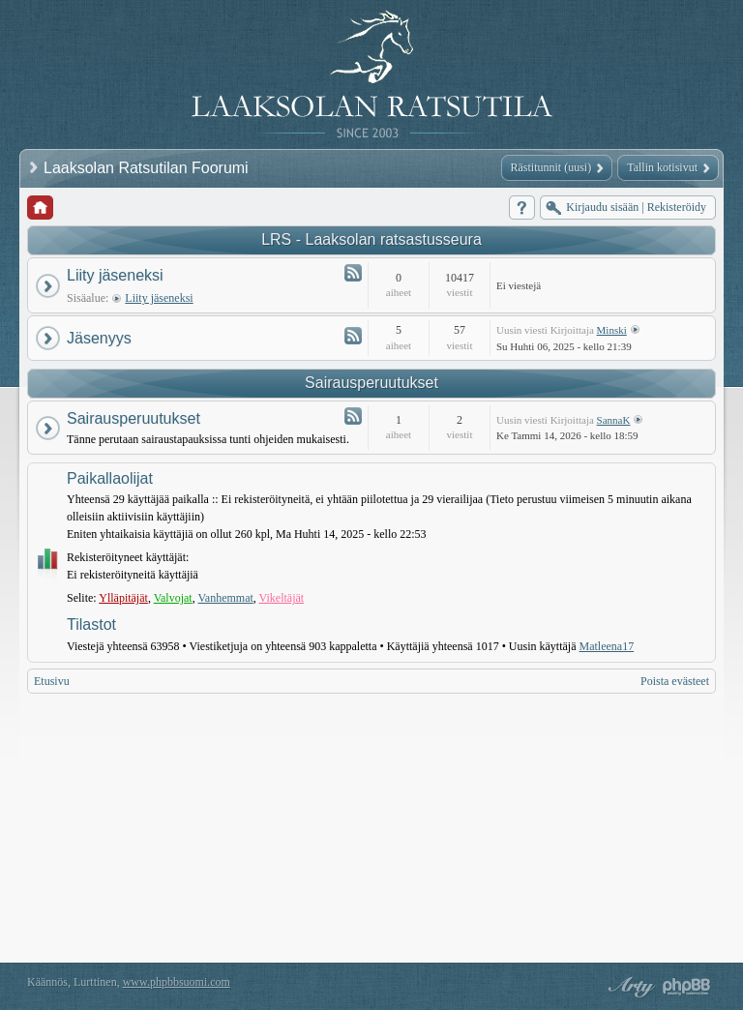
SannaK (614, 420)
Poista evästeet (674, 681)
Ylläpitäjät (123, 598)
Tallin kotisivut (662, 167)
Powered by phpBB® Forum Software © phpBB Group (687, 986)
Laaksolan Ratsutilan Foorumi (148, 168)
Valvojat (173, 598)
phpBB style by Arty (629, 986)
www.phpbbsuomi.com (176, 982)
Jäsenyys (99, 338)
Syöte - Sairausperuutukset (353, 416)
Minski (612, 330)
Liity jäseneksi (115, 275)
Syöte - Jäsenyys (353, 335)
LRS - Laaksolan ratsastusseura (371, 239)
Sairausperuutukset (371, 382)
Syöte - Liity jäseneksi (353, 273)
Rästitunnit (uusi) (551, 167)
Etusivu (52, 681)
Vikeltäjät (282, 598)
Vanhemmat (225, 598)
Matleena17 (607, 646)
